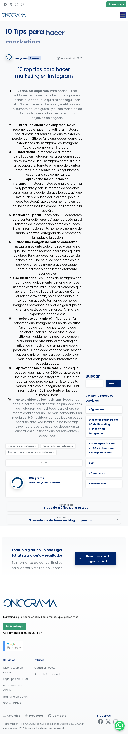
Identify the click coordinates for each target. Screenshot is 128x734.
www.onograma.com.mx (44, 482)
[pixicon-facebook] (100, 722)
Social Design (97, 483)
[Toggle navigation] (123, 15)
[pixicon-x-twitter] (108, 724)
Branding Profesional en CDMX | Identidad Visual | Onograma (102, 448)
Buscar (93, 376)
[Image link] (30, 603)
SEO (91, 463)
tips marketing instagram (58, 446)
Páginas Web (97, 409)
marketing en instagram (22, 446)
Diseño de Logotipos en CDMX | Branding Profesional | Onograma (104, 426)
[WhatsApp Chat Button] (120, 726)
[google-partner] (13, 646)
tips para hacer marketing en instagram (31, 452)
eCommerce (97, 473)
